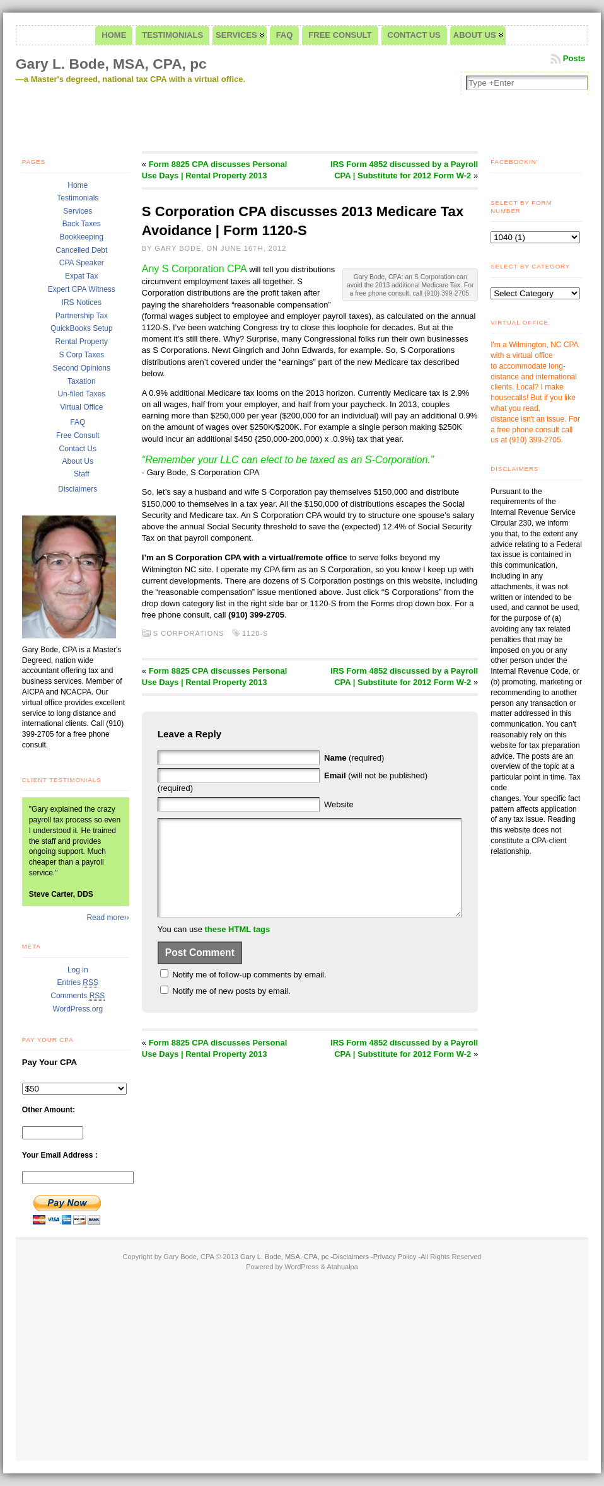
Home (77, 185)
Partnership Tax (81, 315)
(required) (354, 758)
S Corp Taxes (81, 354)
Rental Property (81, 341)
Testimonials (77, 197)
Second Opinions (81, 368)
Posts (574, 58)
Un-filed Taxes (81, 393)
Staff (81, 473)
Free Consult (78, 435)
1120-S (255, 633)
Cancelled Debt (81, 250)
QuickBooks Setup (81, 328)
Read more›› (107, 917)
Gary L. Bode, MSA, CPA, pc (111, 63)
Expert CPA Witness (81, 289)
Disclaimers (77, 489)
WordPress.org (77, 1009)
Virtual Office (81, 407)
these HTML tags (237, 948)
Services (77, 211)
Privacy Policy (394, 1256)
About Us (77, 461)
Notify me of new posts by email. (231, 1010)
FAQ (77, 422)
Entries (77, 983)
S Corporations (188, 633)
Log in (77, 969)
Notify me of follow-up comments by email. (249, 993)
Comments (77, 996)
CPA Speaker (81, 262)
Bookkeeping (81, 237)
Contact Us (77, 448)
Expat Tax (81, 276)
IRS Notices (82, 302)
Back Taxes (81, 223)
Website (339, 804)
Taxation (81, 381)
